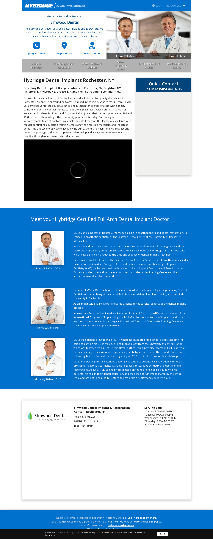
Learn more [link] (50, 535)
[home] (55, 5)
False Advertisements (121, 525)
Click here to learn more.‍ (142, 517)
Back (157, 5)
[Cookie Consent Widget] (106, 534)
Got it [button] (162, 534)
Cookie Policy (153, 521)
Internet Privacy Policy (126, 521)
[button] (176, 5)
